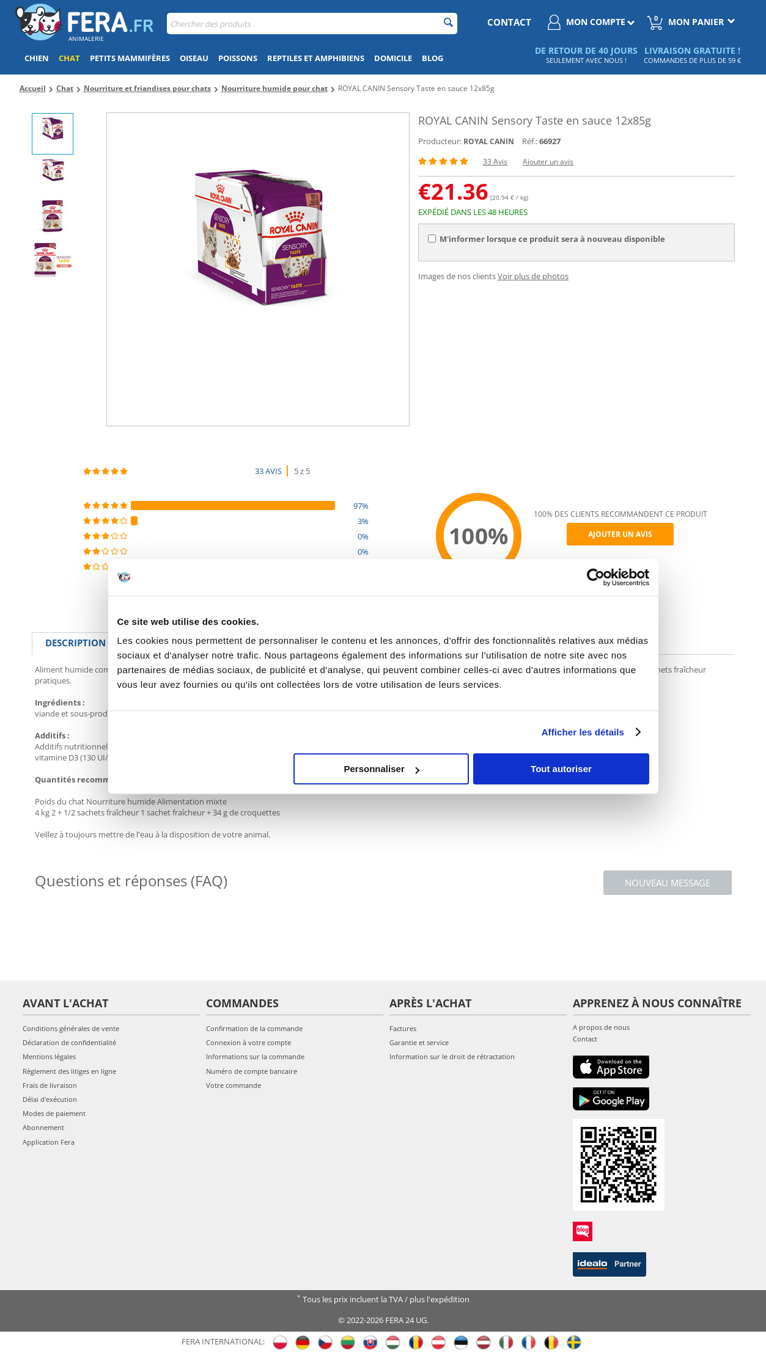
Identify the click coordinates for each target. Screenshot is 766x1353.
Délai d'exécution (50, 1099)
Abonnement (43, 1127)
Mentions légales (49, 1056)
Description (75, 642)
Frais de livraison (50, 1085)
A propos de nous (601, 1027)
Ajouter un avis (548, 161)
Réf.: (529, 141)
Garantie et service (419, 1042)
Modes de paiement (54, 1113)
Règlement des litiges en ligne (69, 1071)
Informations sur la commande (255, 1056)
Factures (402, 1028)
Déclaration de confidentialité (69, 1042)
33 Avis (495, 161)
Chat (69, 58)
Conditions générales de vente (71, 1028)
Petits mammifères (130, 58)
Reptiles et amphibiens (315, 58)
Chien (36, 58)
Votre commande (233, 1085)
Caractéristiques (174, 642)
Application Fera (49, 1142)
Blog (432, 58)
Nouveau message (667, 883)
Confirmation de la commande (254, 1028)
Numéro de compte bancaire (251, 1071)
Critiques (265, 642)
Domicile (393, 58)
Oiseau (194, 58)
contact (509, 22)
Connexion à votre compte (248, 1042)
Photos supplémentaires (375, 642)
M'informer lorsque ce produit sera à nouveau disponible (546, 238)
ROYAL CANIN (488, 141)
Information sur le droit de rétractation (452, 1056)
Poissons (237, 58)
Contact (585, 1038)
